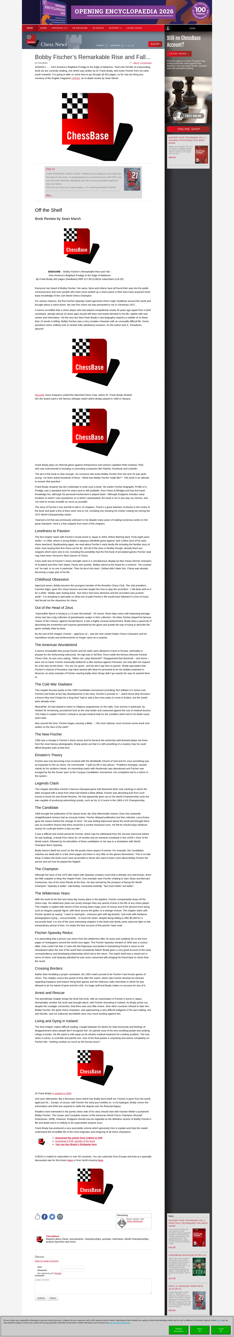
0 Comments (145, 63)
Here (219, 1320)
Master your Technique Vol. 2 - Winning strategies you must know (188, 140)
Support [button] (115, 28)
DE (122, 46)
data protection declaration (119, 1323)
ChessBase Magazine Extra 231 (187, 1255)
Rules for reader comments (46, 1261)
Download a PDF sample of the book (75, 1141)
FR (132, 46)
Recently (39, 395)
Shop (30, 28)
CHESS (76, 78)
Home (43, 28)
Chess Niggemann (135, 1221)
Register (58, 1273)
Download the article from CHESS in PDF (79, 1137)
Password (42, 1270)
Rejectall (199, 1330)
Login (192, 28)
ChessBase (52, 1236)
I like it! (136, 63)
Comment (39, 1276)
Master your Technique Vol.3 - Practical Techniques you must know (188, 1223)
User (39, 1267)
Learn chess (134, 28)
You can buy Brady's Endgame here (76, 1144)
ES (129, 46)
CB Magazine (80, 28)
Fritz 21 (50, 169)
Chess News (54, 44)
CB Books (98, 28)
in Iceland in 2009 (61, 1093)
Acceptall (221, 1330)
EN (126, 46)
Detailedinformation (178, 1330)
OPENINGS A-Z (59, 28)
